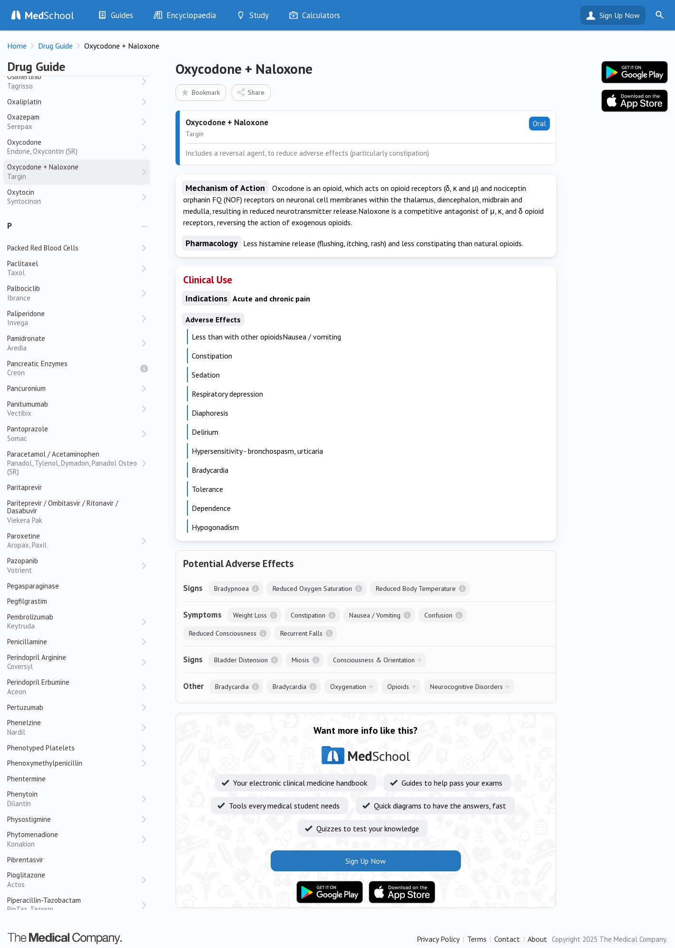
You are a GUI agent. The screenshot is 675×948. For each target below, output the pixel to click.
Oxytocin (73, 197)
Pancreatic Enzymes (73, 368)
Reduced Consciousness (222, 633)
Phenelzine (73, 727)
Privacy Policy (438, 939)
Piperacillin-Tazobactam (73, 905)
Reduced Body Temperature (416, 588)
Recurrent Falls (301, 633)
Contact (507, 939)
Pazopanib (73, 565)
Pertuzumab (25, 707)
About (537, 939)
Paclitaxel (73, 268)
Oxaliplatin (24, 101)
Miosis (300, 660)
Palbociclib (73, 293)
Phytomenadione (73, 839)
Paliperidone (73, 318)
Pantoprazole (73, 433)
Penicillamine (27, 641)
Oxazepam (73, 121)
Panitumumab (73, 408)
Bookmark (200, 92)
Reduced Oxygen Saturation (312, 588)
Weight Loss (250, 615)
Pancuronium (26, 388)
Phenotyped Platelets (41, 747)
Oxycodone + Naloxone (73, 171)
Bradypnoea (231, 588)
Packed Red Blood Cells (42, 247)
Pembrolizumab (73, 621)
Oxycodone (73, 147)
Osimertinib (73, 81)
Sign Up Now (619, 15)
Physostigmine (29, 819)
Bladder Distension (241, 660)
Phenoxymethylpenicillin (44, 763)
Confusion (438, 615)
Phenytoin (73, 798)
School (49, 15)
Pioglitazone (73, 879)
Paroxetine (73, 540)
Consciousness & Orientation (374, 660)
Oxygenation (348, 686)
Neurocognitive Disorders (466, 686)
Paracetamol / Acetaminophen (73, 463)
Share (250, 92)
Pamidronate (73, 343)
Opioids (398, 686)
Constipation (308, 615)
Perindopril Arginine (73, 662)
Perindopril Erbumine (73, 687)
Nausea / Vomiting (375, 615)
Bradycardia (232, 686)
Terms (477, 939)
